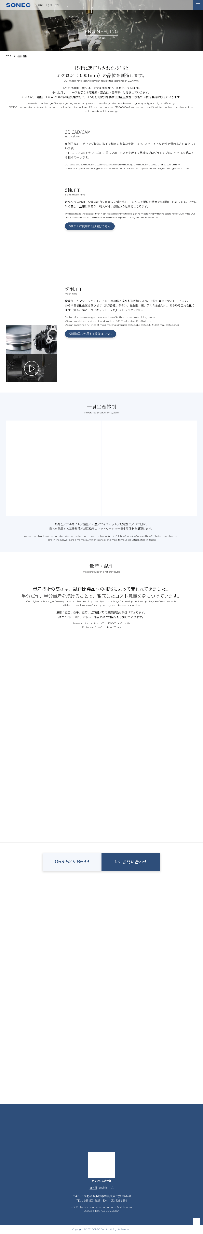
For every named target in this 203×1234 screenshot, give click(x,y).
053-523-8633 (72, 861)
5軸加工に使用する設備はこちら (89, 226)
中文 (57, 4)
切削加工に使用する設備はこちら (90, 333)
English (49, 4)
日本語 (39, 4)
